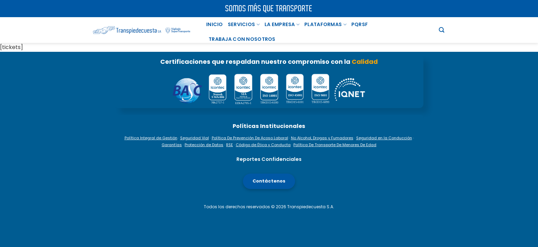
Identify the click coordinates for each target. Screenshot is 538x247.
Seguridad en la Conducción (384, 138)
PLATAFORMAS (325, 24)
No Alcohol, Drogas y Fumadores (322, 138)
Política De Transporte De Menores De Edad (334, 145)
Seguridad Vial (194, 138)
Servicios (244, 24)
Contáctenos (269, 181)
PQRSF (359, 24)
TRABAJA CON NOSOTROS (242, 39)
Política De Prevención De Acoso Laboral (250, 138)
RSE (229, 145)
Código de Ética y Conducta (263, 145)
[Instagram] (528, 185)
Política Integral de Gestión (151, 138)
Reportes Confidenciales (269, 159)
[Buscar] (441, 30)
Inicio (214, 24)
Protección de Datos (204, 145)
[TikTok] (528, 208)
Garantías (172, 145)
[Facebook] (528, 162)
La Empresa (282, 24)
